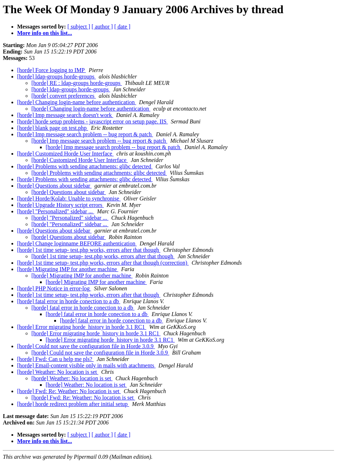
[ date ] (122, 27)
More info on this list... (44, 33)
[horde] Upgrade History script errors (60, 205)
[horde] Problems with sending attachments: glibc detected (85, 166)
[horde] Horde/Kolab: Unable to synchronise (69, 198)
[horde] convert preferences (63, 96)
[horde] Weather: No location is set (57, 372)
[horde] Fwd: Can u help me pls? (55, 359)
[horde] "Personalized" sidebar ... (55, 211)
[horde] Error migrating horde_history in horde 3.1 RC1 (81, 327)
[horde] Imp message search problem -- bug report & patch (85, 134)
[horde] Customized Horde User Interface (65, 154)
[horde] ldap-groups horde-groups (56, 76)
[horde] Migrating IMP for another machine (67, 269)
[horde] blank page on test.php (52, 128)
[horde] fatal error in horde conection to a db (68, 301)
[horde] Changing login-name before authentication (76, 102)
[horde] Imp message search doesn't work (65, 115)
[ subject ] (78, 27)
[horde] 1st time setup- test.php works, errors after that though (88, 250)
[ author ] (102, 27)
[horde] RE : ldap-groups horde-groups (76, 83)
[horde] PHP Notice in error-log (54, 288)
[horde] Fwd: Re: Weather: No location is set (69, 391)
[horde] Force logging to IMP (51, 70)
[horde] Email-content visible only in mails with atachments (86, 365)
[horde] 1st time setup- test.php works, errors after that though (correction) (103, 263)
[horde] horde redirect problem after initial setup (73, 404)
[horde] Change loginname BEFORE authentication (77, 243)
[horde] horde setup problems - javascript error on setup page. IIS (92, 121)
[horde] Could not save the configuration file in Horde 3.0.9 (86, 346)
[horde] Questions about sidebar (54, 186)
